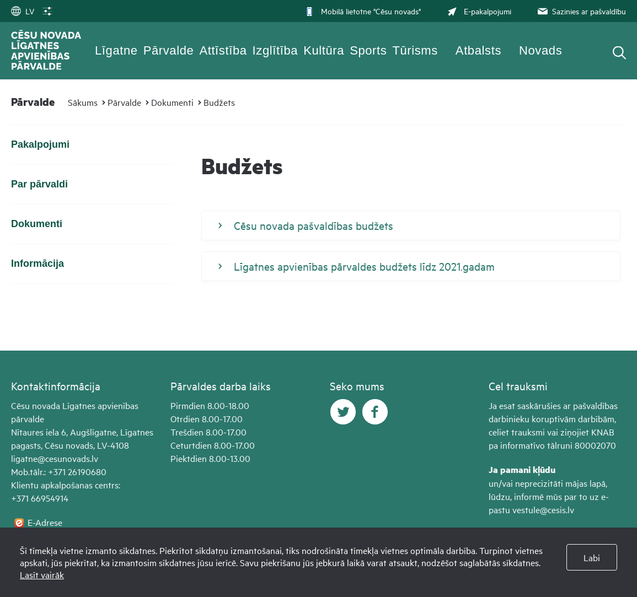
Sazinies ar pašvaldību (581, 11)
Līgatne (116, 50)
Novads (540, 50)
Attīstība (223, 50)
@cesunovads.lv (68, 458)
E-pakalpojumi (478, 11)
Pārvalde (168, 50)
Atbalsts (478, 50)
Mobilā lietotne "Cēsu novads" (362, 11)
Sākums (83, 102)
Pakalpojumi (40, 144)
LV (22, 11)
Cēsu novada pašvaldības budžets (305, 225)
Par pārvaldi (39, 184)
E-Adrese (45, 522)
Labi (592, 557)
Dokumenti (172, 102)
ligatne (24, 458)
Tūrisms (414, 50)
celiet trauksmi (517, 432)
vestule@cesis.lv (543, 509)
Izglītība (275, 50)
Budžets (219, 102)
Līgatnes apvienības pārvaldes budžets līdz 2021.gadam (356, 266)
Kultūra (323, 50)
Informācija (37, 263)
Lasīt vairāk (42, 574)
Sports (368, 50)
